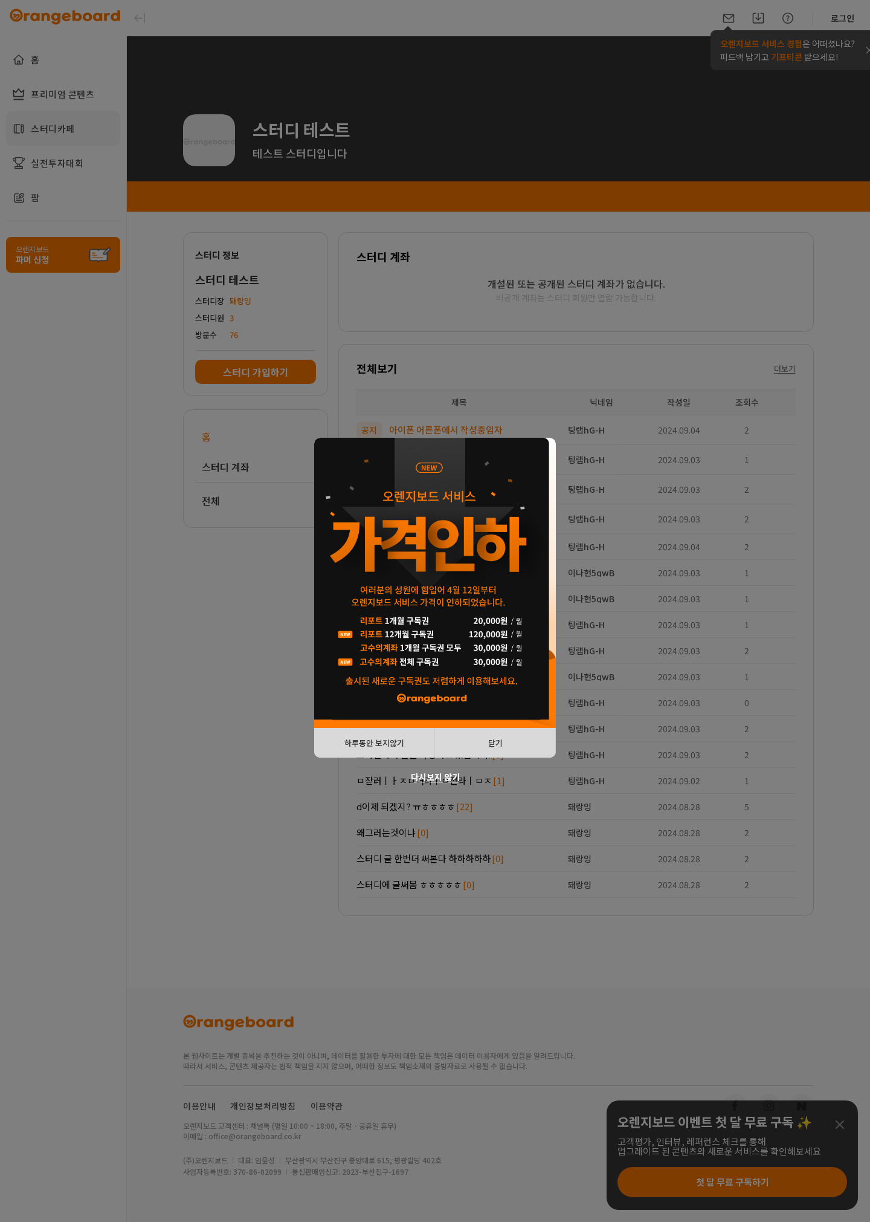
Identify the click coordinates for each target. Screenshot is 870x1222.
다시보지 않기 (435, 777)
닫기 (495, 743)
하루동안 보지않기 (374, 743)
